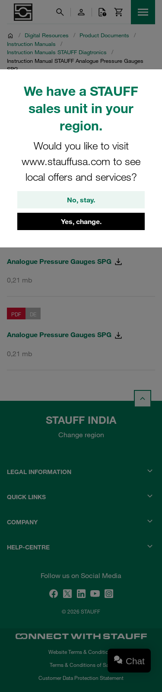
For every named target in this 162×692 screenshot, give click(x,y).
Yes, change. (81, 221)
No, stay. (81, 199)
